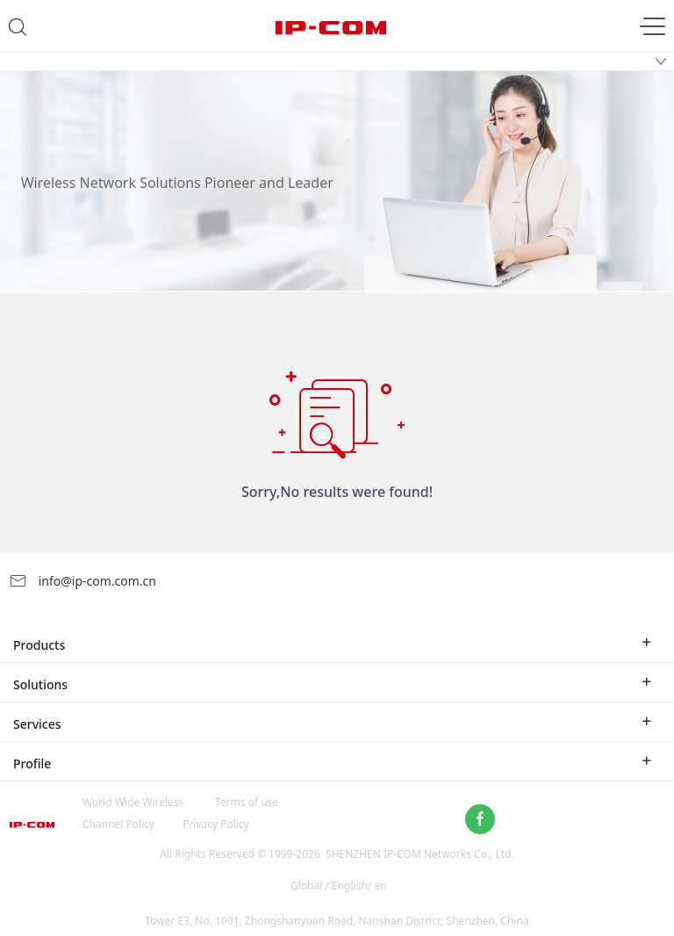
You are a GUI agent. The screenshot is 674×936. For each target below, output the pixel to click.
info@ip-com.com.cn (82, 581)
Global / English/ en (338, 885)
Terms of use (246, 802)
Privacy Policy (216, 824)
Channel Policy (118, 824)
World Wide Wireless (132, 802)
